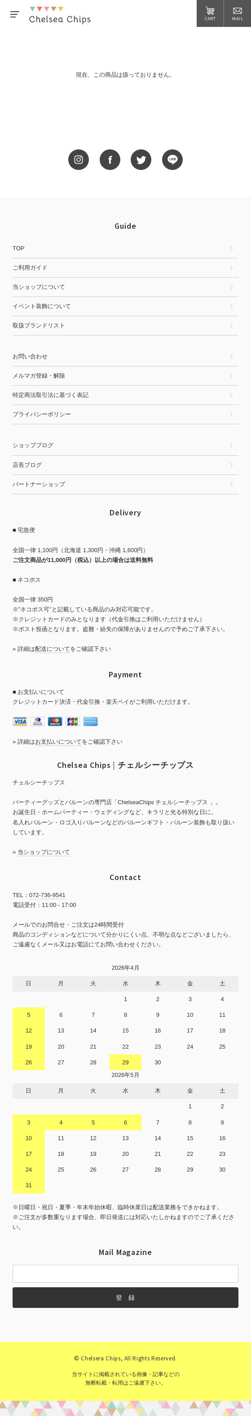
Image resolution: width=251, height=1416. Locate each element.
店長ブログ (27, 465)
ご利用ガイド (30, 267)
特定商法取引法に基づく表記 (50, 395)
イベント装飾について (42, 306)
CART (210, 14)
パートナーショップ (39, 484)
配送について (52, 648)
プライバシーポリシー (42, 414)
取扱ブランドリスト (39, 325)
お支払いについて (58, 741)
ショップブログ (33, 445)
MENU (14, 14)
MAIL (237, 14)
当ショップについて (39, 286)
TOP (19, 248)
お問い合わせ (30, 356)
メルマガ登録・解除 (39, 375)
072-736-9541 (47, 895)
